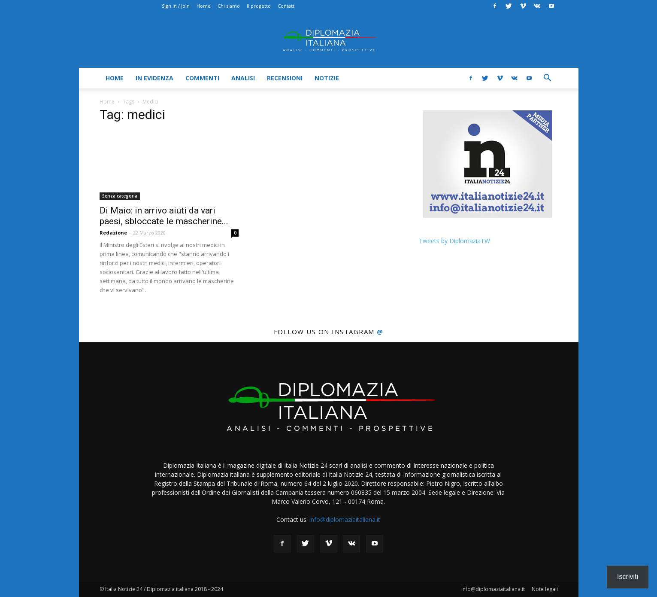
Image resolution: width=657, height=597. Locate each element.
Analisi (243, 78)
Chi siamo (229, 6)
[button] (547, 79)
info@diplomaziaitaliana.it (344, 519)
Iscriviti (627, 576)
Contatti (287, 6)
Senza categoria (119, 196)
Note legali (545, 589)
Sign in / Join (176, 6)
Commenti (202, 78)
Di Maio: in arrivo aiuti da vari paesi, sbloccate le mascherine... (164, 215)
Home (204, 6)
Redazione (113, 232)
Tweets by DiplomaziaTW (454, 241)
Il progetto (259, 6)
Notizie (327, 78)
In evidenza (154, 78)
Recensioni (285, 78)
